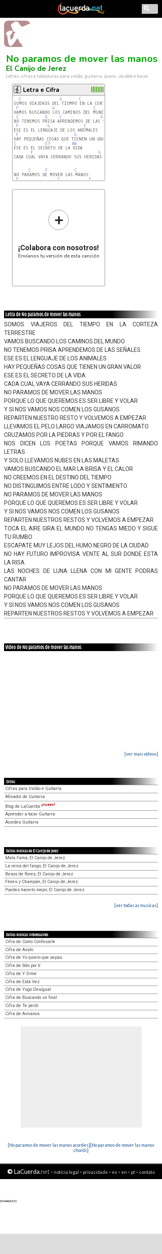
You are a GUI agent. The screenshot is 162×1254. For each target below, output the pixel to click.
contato (147, 1172)
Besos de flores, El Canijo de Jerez (39, 874)
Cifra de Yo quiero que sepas (33, 957)
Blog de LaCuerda (30, 806)
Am (74, 143)
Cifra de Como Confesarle (30, 941)
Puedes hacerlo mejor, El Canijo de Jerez (44, 889)
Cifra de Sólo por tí (22, 965)
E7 (47, 143)
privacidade (95, 1172)
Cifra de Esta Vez (22, 981)
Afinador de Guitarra (25, 796)
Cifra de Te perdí (21, 1005)
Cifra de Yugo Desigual (28, 989)
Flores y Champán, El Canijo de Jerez (41, 881)
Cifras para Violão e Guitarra (33, 788)
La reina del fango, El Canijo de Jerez (41, 866)
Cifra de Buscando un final (31, 997)
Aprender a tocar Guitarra (30, 814)
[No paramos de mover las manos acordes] (49, 1145)
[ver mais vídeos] (141, 753)
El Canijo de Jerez (36, 68)
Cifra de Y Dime (21, 973)
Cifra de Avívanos (22, 1013)
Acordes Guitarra (21, 822)
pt (133, 1172)
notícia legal (66, 1172)
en (124, 1172)
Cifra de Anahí (19, 949)
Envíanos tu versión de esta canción (58, 234)
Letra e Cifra (41, 90)
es (114, 1172)
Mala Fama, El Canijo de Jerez (35, 857)
